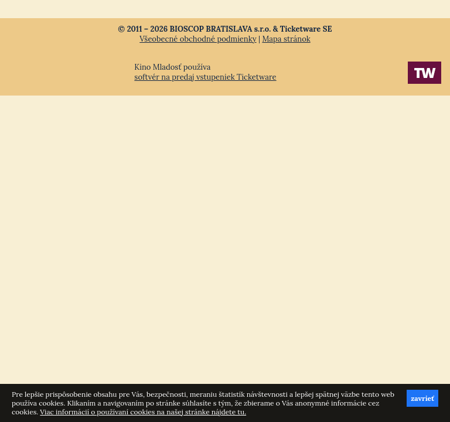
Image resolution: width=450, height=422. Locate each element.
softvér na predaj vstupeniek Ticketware (205, 77)
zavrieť (422, 398)
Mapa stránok (286, 39)
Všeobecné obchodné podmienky (197, 39)
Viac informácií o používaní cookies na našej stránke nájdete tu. (143, 411)
